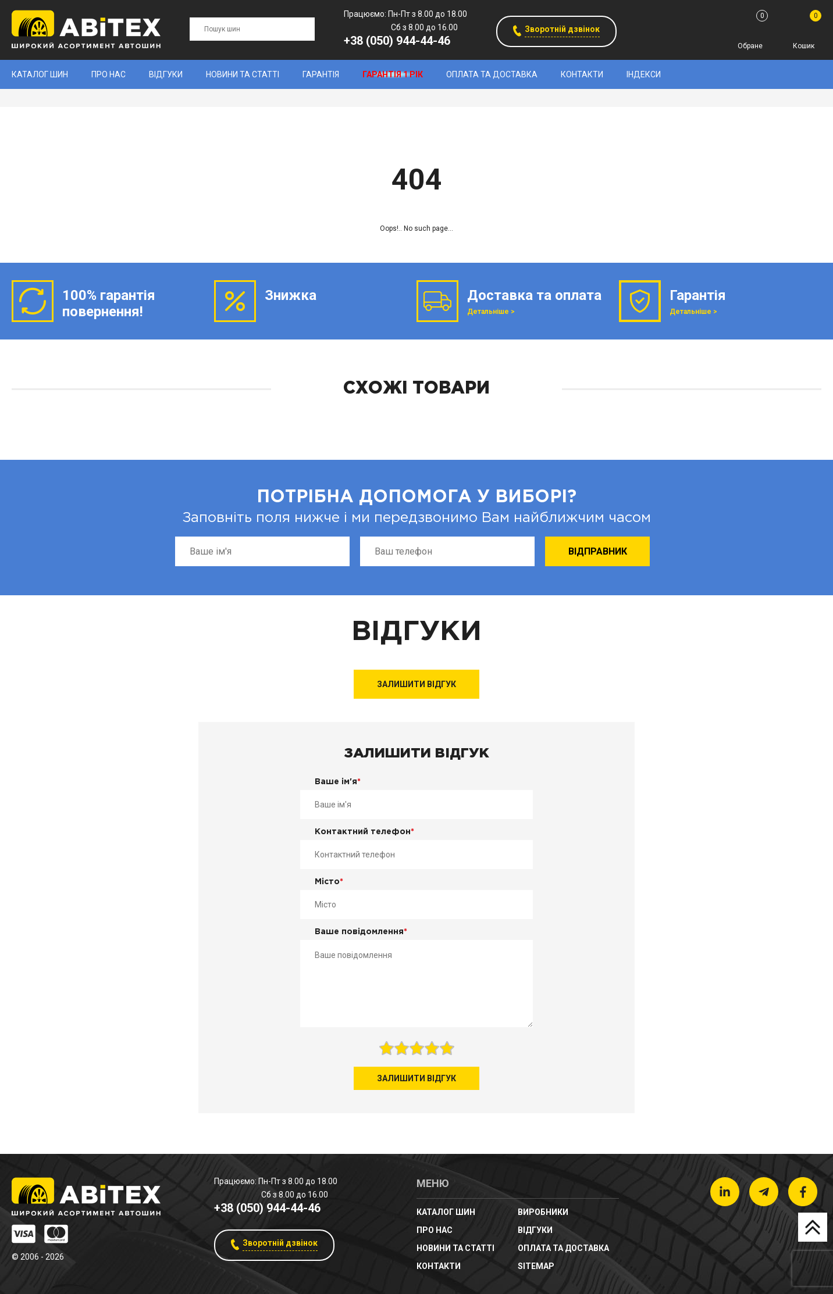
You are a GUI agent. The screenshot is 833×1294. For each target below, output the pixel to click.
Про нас (108, 74)
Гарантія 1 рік (392, 74)
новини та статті (242, 74)
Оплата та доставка (491, 74)
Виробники (543, 1212)
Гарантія (320, 74)
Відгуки (166, 74)
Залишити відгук (416, 684)
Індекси (643, 74)
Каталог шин (40, 74)
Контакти (582, 74)
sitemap (536, 1266)
